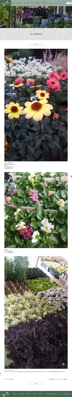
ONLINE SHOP (37, 3)
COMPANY (44, 3)
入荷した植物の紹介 (9, 379)
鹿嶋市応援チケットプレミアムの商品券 (58, 379)
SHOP (32, 3)
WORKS (13, 3)
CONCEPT (26, 3)
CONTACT (36, 383)
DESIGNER (19, 3)
